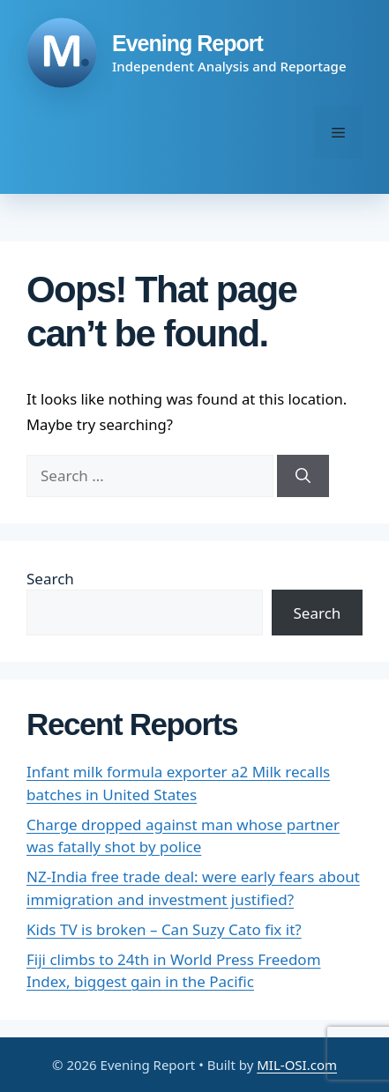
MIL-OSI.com (297, 1064)
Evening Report (187, 43)
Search (50, 578)
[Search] (303, 476)
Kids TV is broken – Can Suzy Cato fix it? (164, 929)
